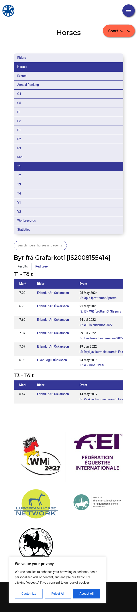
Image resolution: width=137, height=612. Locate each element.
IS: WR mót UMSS (91, 365)
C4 (19, 94)
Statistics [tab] (23, 229)
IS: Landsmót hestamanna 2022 (101, 338)
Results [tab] (22, 266)
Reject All (57, 593)
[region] (57, 580)
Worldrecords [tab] (26, 220)
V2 (19, 211)
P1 (19, 130)
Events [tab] (22, 76)
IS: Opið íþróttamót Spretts (97, 298)
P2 (19, 139)
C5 (19, 103)
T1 (19, 166)
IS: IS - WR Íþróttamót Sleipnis (100, 311)
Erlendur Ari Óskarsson (53, 293)
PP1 (20, 157)
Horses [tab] (22, 67)
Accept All (86, 593)
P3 (19, 148)
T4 (19, 193)
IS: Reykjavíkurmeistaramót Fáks (102, 352)
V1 (19, 202)
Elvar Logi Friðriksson (52, 360)
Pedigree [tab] (41, 266)
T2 (19, 175)
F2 (19, 121)
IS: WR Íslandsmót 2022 (96, 325)
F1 (19, 112)
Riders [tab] (21, 57)
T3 (19, 184)
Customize (28, 593)
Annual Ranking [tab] (28, 85)
